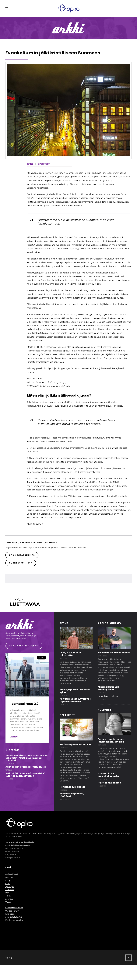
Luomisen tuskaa (108, 696)
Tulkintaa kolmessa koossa (114, 652)
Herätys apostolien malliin (75, 744)
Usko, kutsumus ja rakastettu (70, 654)
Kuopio (8, 880)
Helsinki (9, 877)
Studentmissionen (14, 907)
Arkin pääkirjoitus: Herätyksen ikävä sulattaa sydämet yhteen (25, 774)
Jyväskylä (9, 886)
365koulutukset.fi (13, 917)
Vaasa (8, 902)
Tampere (9, 889)
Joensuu (9, 899)
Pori (7, 893)
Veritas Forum (12, 911)
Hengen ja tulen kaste (72, 786)
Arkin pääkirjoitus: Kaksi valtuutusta (25, 766)
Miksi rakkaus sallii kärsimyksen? (109, 688)
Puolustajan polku (14, 920)
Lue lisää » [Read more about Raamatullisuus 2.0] (15, 737)
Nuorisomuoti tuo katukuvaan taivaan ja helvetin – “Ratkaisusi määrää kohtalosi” (26, 758)
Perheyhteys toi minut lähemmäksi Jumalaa (111, 740)
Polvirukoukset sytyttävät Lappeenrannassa (75, 700)
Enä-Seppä (10, 914)
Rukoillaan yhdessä (109, 782)
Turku (8, 896)
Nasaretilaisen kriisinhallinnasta (108, 775)
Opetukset (44, 164)
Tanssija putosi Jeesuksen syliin (75, 691)
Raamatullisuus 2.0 (24, 704)
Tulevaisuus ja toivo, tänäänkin (72, 795)
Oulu (7, 883)
